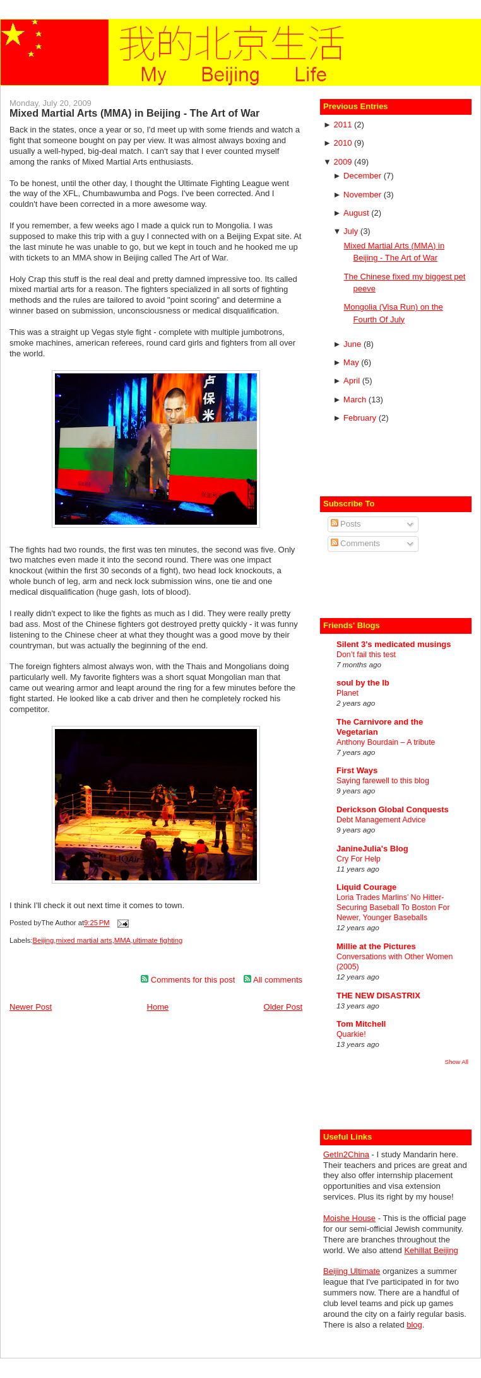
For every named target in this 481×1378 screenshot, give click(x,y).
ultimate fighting (157, 940)
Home (158, 1007)
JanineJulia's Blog (372, 848)
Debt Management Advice (380, 819)
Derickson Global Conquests (392, 809)
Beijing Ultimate (351, 1271)
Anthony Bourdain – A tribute (385, 742)
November (363, 194)
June (353, 344)
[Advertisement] (397, 462)
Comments (355, 543)
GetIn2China (346, 1154)
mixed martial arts (84, 940)
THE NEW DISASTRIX (378, 995)
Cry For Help (358, 859)
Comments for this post (188, 979)
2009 (343, 161)
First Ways (356, 770)
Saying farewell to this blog (382, 780)
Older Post (283, 1007)
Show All (456, 1061)
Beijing (43, 940)
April (352, 380)
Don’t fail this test (366, 654)
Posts (346, 523)
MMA (122, 940)
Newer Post (30, 1007)
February (361, 418)
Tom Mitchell (361, 1024)
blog (414, 1324)
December (363, 175)
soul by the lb (362, 682)
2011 (343, 124)
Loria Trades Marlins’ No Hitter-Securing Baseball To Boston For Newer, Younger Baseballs (393, 907)
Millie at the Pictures (376, 946)
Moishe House (349, 1218)
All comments (273, 979)
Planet (347, 693)
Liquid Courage (366, 887)
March (356, 399)
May (352, 362)
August (357, 213)
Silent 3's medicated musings (393, 644)
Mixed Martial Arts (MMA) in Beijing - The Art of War (134, 113)
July (351, 231)
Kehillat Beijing (431, 1250)
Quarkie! (351, 1034)
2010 (343, 143)
